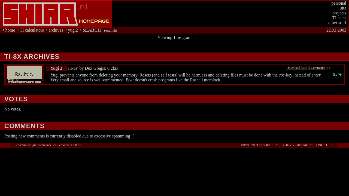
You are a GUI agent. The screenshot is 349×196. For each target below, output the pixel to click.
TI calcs (339, 18)
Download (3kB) (298, 68)
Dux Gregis (95, 68)
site (343, 8)
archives (55, 30)
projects (339, 13)
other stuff (337, 22)
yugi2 (73, 30)
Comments (318, 68)
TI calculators (32, 30)
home (10, 30)
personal (339, 3)
